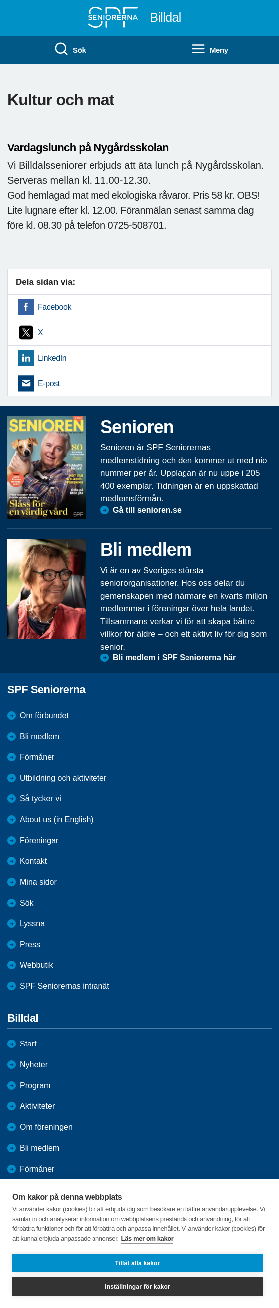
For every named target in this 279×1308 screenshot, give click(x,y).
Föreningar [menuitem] (39, 840)
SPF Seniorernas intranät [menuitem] (64, 986)
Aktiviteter (37, 1106)
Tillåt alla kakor (137, 1263)
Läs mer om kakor (147, 1238)
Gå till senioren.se (147, 510)
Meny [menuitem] (209, 49)
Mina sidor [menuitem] (38, 882)
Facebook (54, 307)
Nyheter (34, 1064)
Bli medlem (39, 736)
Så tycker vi (40, 798)
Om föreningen (46, 1127)
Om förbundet (44, 715)
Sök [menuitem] (70, 49)
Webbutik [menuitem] (36, 965)
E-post (49, 383)
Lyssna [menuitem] (32, 923)
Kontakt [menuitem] (33, 861)
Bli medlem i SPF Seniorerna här (174, 658)
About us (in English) (56, 819)
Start (28, 1044)
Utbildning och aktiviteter (63, 778)
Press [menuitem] (30, 944)
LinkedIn (52, 358)
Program (35, 1085)
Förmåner (37, 757)
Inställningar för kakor (137, 1286)
